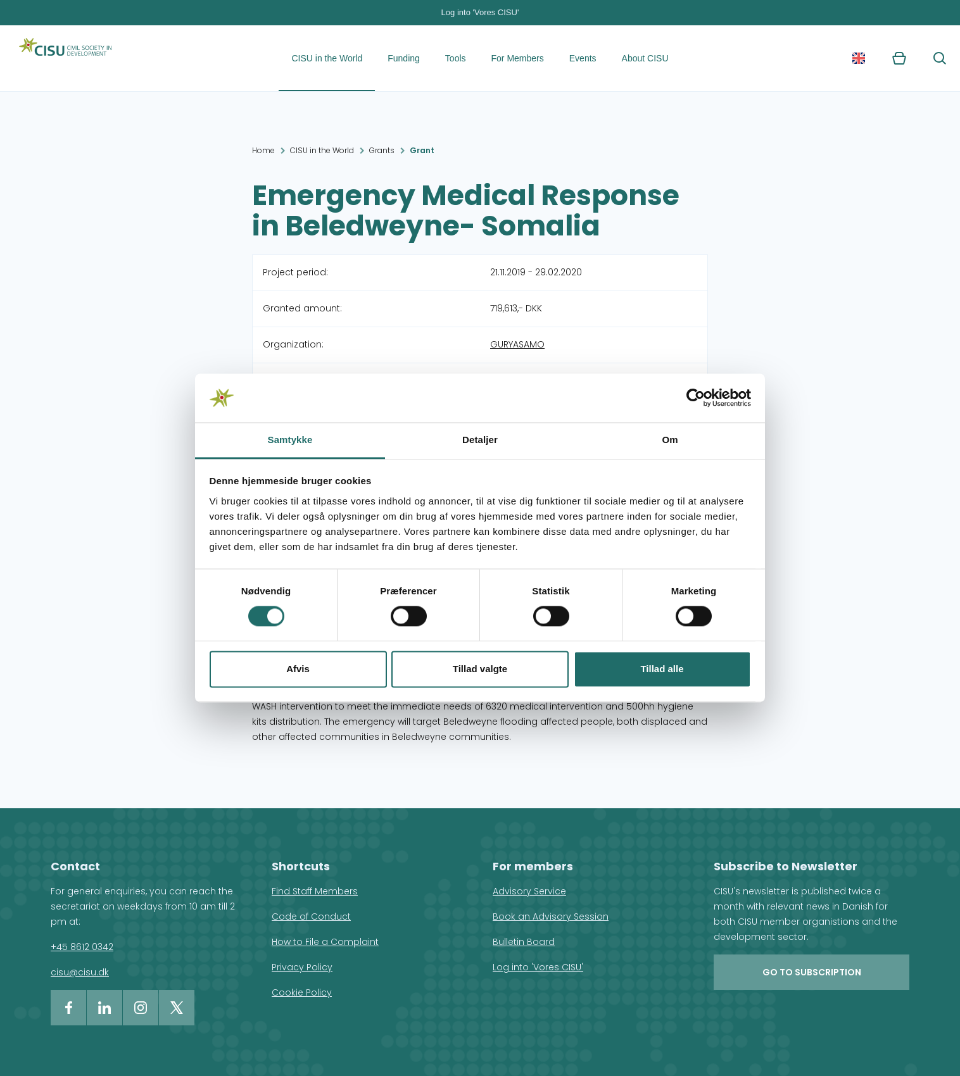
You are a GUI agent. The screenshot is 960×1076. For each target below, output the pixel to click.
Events (583, 58)
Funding (404, 58)
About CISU (645, 58)
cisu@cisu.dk (80, 972)
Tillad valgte (480, 668)
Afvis (298, 668)
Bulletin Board (524, 941)
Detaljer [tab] (480, 439)
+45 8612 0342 (82, 947)
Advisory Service (529, 891)
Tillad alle (661, 668)
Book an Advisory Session (551, 916)
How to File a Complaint (325, 941)
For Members (517, 58)
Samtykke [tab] (290, 439)
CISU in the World (326, 58)
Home (263, 150)
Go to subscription (811, 972)
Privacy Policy (302, 967)
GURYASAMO (517, 344)
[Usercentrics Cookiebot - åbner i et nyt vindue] (695, 398)
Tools (455, 58)
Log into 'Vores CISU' (480, 12)
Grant (422, 150)
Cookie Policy (302, 992)
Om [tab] (670, 439)
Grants (382, 150)
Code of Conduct (311, 916)
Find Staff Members (315, 891)
